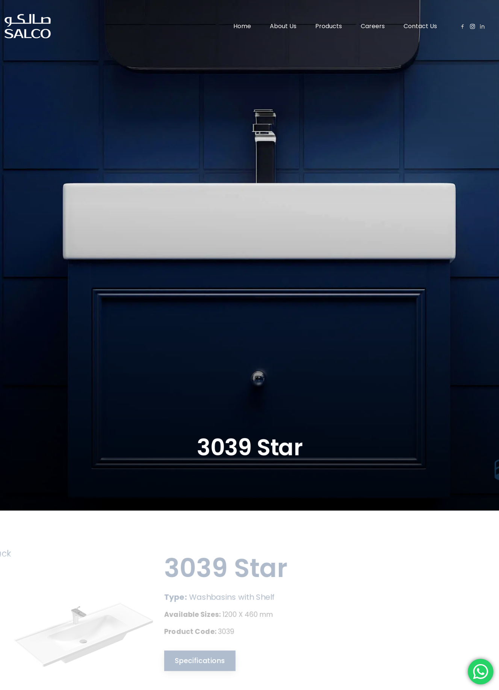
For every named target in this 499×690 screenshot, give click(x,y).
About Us (283, 26)
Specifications (195, 661)
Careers (373, 26)
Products (328, 26)
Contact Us (420, 26)
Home (242, 26)
